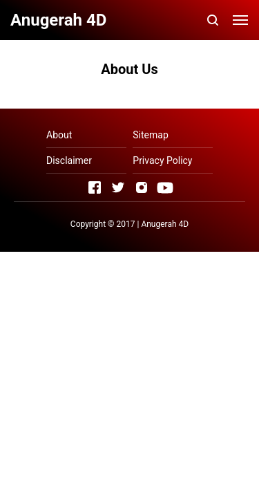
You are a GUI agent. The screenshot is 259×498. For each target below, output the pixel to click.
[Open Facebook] (94, 187)
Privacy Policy (162, 160)
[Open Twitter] (118, 187)
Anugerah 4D (165, 224)
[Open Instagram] (141, 187)
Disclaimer (69, 160)
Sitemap (150, 134)
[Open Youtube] (165, 187)
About (59, 134)
